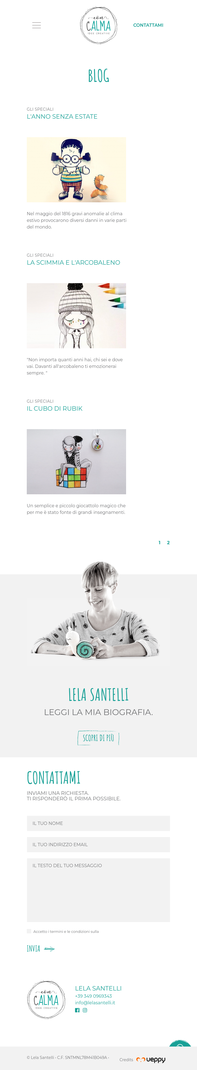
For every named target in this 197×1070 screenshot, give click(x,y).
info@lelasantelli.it (95, 1002)
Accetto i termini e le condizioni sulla (66, 931)
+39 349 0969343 (93, 996)
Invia (41, 948)
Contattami (148, 25)
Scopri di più (98, 738)
